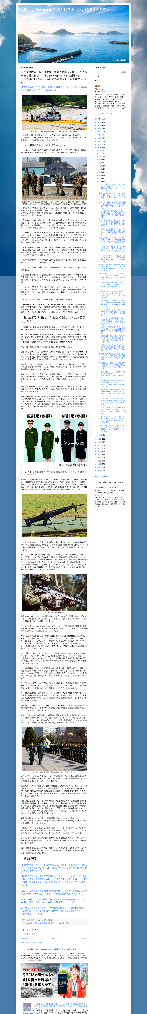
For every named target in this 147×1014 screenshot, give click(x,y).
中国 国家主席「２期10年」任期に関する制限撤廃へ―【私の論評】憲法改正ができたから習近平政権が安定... (112, 214)
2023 (100, 132)
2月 (100, 181)
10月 (101, 156)
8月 (100, 163)
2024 (100, 129)
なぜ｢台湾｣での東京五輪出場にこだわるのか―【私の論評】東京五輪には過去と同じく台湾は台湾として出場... (112, 357)
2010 (100, 461)
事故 (36, 923)
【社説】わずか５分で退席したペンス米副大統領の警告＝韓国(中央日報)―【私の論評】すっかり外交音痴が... (112, 348)
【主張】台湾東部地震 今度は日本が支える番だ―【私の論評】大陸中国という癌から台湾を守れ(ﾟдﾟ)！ (112, 330)
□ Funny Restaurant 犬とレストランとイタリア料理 (63, 9)
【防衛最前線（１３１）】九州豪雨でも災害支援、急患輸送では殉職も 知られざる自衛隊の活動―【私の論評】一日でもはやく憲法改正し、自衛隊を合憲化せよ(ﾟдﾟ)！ (55, 867)
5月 (100, 172)
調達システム (55, 923)
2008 (100, 467)
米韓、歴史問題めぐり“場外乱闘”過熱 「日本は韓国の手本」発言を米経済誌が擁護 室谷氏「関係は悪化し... (113, 205)
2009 (100, 464)
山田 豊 (100, 89)
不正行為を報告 (101, 476)
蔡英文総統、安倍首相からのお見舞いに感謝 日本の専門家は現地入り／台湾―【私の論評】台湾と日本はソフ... (112, 365)
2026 (100, 122)
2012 (100, 455)
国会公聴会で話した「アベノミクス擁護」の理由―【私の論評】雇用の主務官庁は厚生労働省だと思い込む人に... (112, 240)
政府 (43, 923)
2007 (100, 470)
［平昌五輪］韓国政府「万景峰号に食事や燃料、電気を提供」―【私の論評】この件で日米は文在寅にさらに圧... (112, 383)
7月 (100, 166)
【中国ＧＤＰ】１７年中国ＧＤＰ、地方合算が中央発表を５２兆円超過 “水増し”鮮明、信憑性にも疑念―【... (112, 401)
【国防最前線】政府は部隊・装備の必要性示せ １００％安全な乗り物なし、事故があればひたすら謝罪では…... (112, 249)
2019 (100, 144)
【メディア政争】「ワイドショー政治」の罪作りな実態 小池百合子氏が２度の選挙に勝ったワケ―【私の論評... (112, 419)
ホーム (54, 939)
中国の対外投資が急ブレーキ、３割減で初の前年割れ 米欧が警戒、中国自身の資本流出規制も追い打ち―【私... (112, 187)
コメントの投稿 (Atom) (33, 942)
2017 (100, 439)
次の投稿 (25, 939)
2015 (100, 445)
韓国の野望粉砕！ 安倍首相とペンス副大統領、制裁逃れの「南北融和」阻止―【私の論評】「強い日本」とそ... (112, 312)
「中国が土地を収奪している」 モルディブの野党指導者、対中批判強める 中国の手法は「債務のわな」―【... (112, 232)
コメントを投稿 (29, 934)
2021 (100, 138)
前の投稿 (84, 939)
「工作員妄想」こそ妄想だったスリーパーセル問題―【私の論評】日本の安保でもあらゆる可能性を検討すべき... (112, 303)
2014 (100, 448)
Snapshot (98, 495)
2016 (100, 442)
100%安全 (30, 923)
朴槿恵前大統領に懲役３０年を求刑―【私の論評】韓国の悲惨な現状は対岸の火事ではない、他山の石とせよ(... (112, 196)
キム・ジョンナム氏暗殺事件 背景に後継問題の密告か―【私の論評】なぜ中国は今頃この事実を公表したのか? (112, 321)
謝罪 (39, 923)
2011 (100, 458)
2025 (100, 125)
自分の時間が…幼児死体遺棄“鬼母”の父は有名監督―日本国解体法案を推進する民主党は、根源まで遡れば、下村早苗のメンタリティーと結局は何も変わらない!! (60, 1006)
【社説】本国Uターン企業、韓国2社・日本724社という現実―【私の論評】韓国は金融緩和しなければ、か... (112, 285)
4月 (100, 175)
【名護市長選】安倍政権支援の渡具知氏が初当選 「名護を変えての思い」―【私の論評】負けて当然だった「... (112, 392)
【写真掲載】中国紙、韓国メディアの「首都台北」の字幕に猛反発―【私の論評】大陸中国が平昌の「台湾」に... (112, 339)
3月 (100, 178)
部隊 (67, 923)
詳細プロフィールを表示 (104, 113)
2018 (100, 147)
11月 (101, 153)
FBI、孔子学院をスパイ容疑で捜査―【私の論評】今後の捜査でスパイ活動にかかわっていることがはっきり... (112, 276)
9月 (100, 159)
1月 (100, 435)
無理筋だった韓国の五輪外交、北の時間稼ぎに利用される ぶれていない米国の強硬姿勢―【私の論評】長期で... (112, 267)
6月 (100, 169)
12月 (101, 150)
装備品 (48, 923)
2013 (100, 451)
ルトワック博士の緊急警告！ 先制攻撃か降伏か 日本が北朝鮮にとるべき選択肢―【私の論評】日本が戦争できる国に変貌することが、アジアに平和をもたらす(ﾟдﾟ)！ (54, 911)
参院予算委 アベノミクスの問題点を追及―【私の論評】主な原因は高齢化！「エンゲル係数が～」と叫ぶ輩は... (112, 428)
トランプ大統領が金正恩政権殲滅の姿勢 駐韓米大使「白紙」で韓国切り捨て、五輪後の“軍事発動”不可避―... (112, 410)
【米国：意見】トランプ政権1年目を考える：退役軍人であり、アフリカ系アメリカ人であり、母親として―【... (112, 374)
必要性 (63, 923)
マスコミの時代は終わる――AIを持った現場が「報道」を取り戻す (48, 949)
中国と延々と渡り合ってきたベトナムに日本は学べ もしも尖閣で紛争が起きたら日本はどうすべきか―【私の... (112, 258)
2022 (100, 135)
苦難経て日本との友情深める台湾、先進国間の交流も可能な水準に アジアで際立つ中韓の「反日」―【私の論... (112, 294)
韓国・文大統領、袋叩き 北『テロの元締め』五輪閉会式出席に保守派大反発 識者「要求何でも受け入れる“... (112, 223)
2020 (100, 141)
